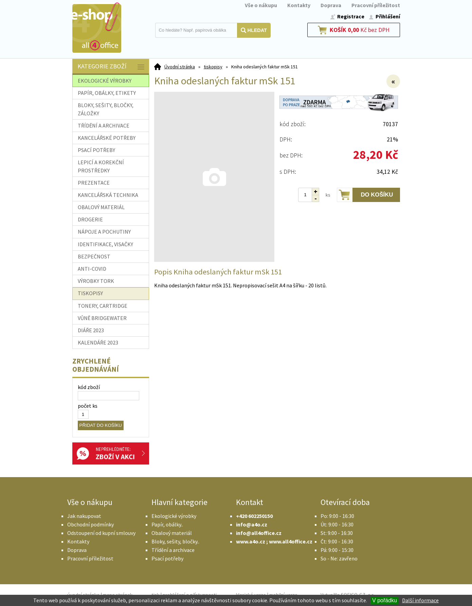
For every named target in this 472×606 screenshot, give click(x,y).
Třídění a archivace (173, 549)
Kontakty (298, 5)
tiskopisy (213, 67)
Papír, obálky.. (167, 524)
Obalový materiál (171, 532)
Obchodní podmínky (90, 524)
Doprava (331, 5)
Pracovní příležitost (375, 5)
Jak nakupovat (84, 515)
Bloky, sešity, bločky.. (175, 541)
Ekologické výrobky (173, 515)
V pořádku (384, 600)
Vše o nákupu (261, 5)
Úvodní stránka (179, 67)
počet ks (87, 405)
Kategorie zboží (111, 66)
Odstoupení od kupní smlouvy (101, 532)
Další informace (420, 600)
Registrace (350, 16)
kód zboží (89, 387)
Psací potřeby (167, 558)
